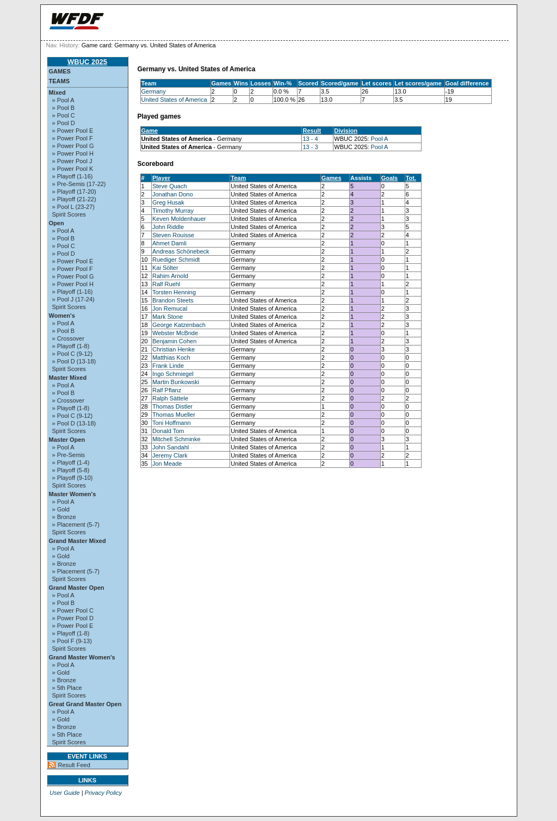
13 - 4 (310, 138)
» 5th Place (67, 687)
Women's (62, 315)
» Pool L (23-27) (73, 206)
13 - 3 (310, 147)
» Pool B (63, 107)
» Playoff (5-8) (71, 470)
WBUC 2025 (87, 62)
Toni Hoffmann (171, 422)
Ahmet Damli (169, 243)
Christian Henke (173, 349)
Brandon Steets (173, 300)
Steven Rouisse (173, 235)
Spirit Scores (69, 214)
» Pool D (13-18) (74, 361)
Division (345, 130)
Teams (59, 81)
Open (56, 223)
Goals (389, 178)
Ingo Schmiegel (173, 374)
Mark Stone (167, 316)
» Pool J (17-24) (73, 299)
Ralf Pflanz (166, 390)
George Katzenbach (179, 325)
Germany (153, 91)
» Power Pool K (73, 168)
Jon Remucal (169, 308)
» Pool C (63, 115)
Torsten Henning (174, 292)
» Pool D (63, 123)
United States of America (174, 99)
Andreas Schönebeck (180, 251)
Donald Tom (168, 431)
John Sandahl (170, 447)
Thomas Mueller (173, 414)
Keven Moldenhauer (179, 218)
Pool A (379, 138)
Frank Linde (168, 365)
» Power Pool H (73, 153)
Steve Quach (169, 186)
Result (311, 130)
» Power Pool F (72, 138)
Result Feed (74, 765)
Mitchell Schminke (176, 439)
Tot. (411, 178)
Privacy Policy (103, 792)
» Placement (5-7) (76, 524)
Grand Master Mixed (77, 541)
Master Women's (72, 494)
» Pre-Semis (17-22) (79, 184)
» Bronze (64, 517)
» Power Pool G (73, 146)
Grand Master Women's (82, 657)
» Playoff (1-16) (72, 176)
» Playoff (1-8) (71, 346)
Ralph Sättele (170, 398)
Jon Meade (167, 463)
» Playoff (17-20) (74, 191)
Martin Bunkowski (175, 382)
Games (60, 71)
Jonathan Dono (172, 194)
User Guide (64, 792)
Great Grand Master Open (85, 704)
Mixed (57, 92)
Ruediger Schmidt (176, 259)
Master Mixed (68, 377)
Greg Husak (168, 202)
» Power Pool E (73, 130)
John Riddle (168, 227)
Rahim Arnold (170, 276)
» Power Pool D (73, 618)
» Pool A (63, 100)
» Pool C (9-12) (72, 353)
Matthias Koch (171, 357)
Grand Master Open (76, 587)
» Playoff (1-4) (71, 462)
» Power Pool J (72, 161)
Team (238, 178)
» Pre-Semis (68, 455)
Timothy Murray (173, 210)
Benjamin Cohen (174, 341)
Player (161, 178)
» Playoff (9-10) (72, 477)
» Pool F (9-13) (72, 641)
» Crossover (68, 338)
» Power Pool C (73, 610)
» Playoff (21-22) (74, 199)
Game (149, 130)
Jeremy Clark (170, 455)
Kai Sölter (165, 267)
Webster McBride (175, 333)
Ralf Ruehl (166, 284)
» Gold (61, 509)
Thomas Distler (172, 406)
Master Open (67, 439)
